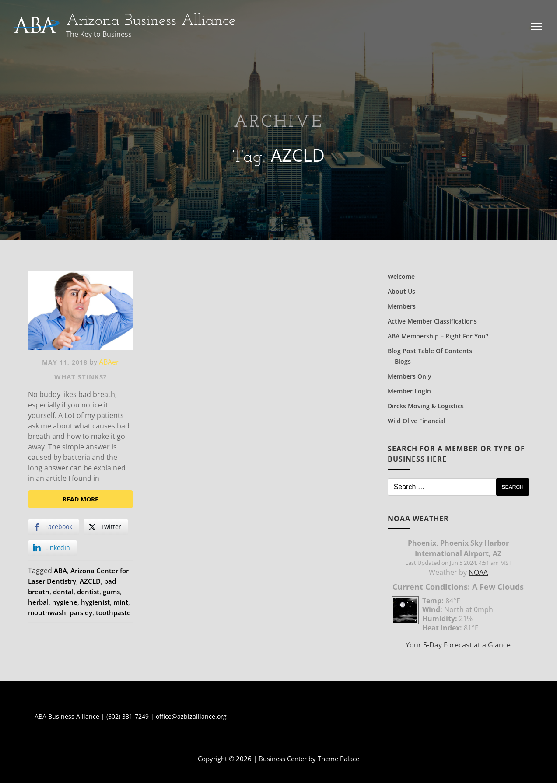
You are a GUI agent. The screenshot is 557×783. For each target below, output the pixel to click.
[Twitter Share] (106, 527)
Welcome (401, 276)
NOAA (478, 572)
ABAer (109, 362)
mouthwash (47, 612)
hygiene (64, 602)
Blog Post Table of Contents (430, 351)
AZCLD (90, 581)
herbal (38, 602)
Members (402, 306)
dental (63, 591)
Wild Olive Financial (416, 421)
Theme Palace (338, 758)
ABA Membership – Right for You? (438, 336)
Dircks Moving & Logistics (426, 406)
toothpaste (113, 612)
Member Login (409, 391)
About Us (401, 291)
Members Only (409, 376)
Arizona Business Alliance (151, 21)
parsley (81, 612)
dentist (88, 591)
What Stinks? (80, 376)
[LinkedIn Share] (52, 547)
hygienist (95, 602)
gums (111, 591)
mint (120, 602)
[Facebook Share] (53, 527)
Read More (80, 499)
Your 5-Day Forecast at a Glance (458, 645)
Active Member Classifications (432, 321)
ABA (60, 570)
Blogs (403, 361)
